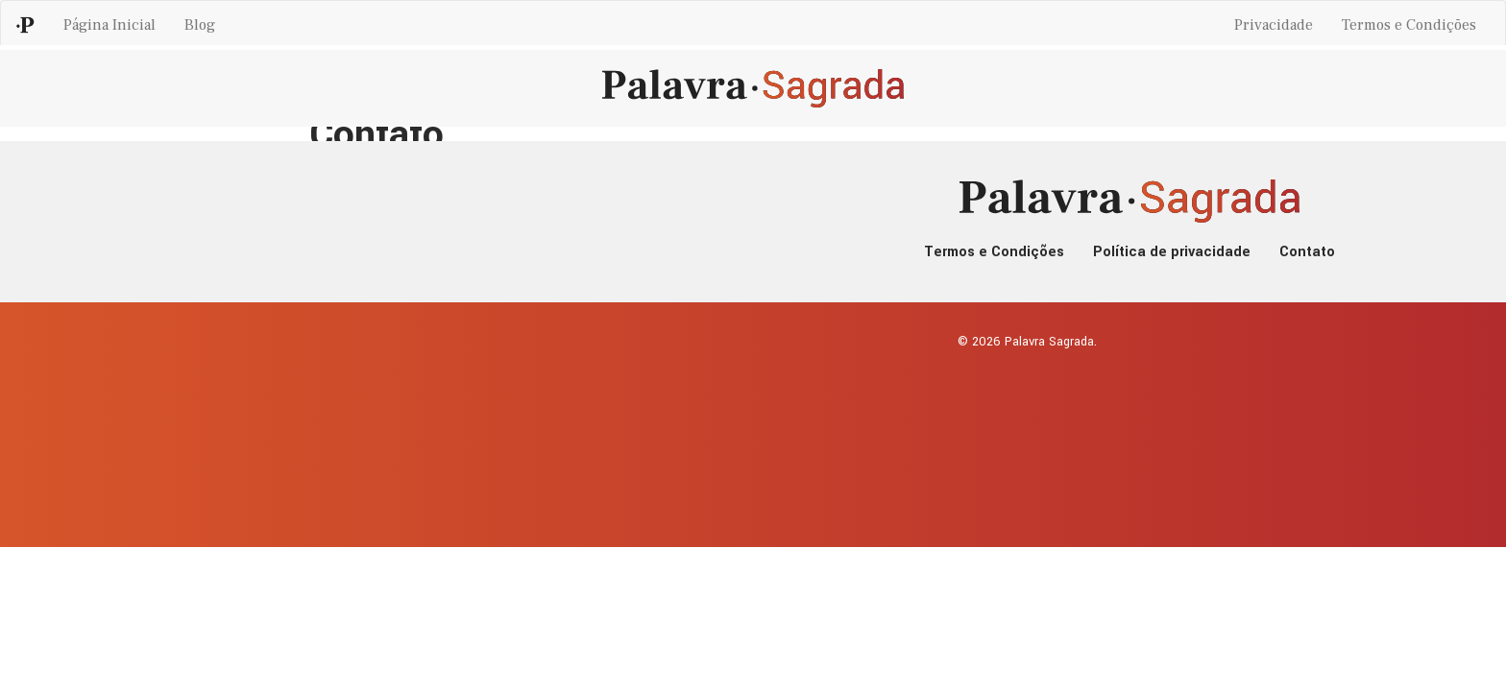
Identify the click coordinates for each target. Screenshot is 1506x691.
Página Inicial (109, 25)
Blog (199, 25)
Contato (1307, 252)
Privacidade (1273, 25)
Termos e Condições (1409, 25)
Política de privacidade (1172, 252)
